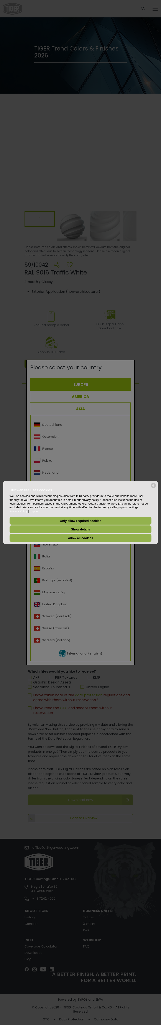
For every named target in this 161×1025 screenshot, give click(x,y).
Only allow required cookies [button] (80, 521)
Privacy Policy (19, 511)
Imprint (34, 511)
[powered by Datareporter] (153, 487)
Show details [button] (80, 529)
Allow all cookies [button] (80, 538)
